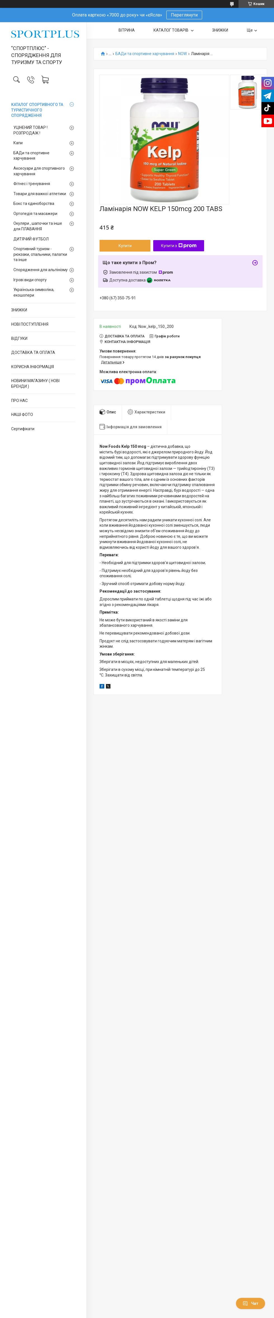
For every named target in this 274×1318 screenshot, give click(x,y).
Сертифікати (22, 429)
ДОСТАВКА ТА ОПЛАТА (33, 352)
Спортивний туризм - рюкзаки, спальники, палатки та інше (40, 254)
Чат (250, 1303)
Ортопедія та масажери (35, 213)
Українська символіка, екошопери (33, 292)
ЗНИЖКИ (19, 310)
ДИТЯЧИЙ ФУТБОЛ (31, 239)
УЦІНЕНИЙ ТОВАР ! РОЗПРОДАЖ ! (30, 130)
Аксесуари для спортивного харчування (39, 171)
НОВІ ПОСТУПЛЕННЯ (29, 324)
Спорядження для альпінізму (40, 270)
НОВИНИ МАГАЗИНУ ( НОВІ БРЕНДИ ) (35, 383)
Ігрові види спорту (30, 280)
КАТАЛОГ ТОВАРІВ (171, 30)
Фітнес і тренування (31, 183)
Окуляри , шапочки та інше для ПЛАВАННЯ (37, 226)
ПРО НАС (19, 400)
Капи (18, 143)
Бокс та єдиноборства (33, 203)
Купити (125, 245)
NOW (182, 54)
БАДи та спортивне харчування (31, 156)
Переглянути (184, 15)
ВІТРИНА (127, 30)
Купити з (179, 245)
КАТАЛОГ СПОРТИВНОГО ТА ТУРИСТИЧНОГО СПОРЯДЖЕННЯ (37, 110)
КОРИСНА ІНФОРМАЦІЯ (32, 367)
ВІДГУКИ (19, 338)
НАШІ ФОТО (22, 414)
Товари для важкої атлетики (39, 193)
